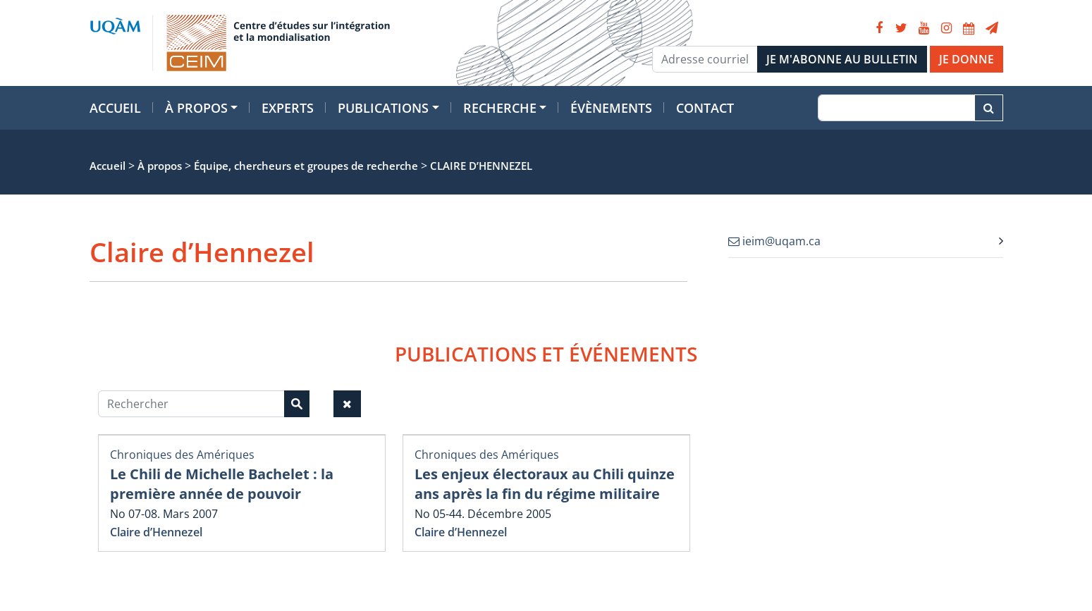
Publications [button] (383, 107)
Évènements (611, 107)
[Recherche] (896, 107)
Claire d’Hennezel (156, 532)
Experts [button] (288, 107)
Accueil (115, 107)
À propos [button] (196, 107)
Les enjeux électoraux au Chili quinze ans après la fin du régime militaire (545, 483)
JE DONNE (966, 59)
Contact (705, 107)
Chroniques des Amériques (182, 454)
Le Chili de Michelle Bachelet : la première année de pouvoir (221, 483)
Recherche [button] (499, 107)
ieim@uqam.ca (774, 241)
